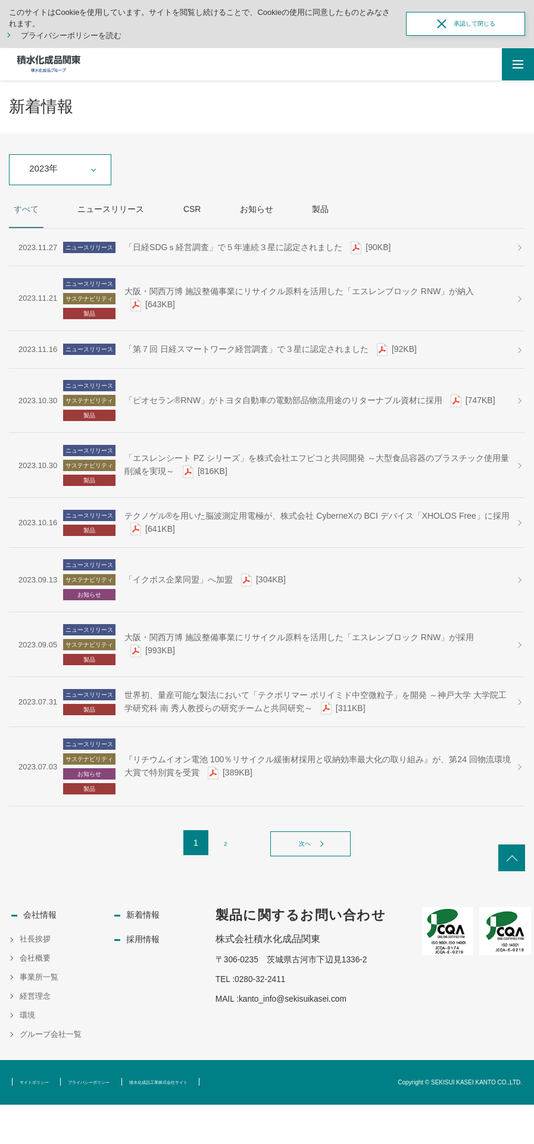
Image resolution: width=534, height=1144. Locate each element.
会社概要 (35, 997)
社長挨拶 (35, 978)
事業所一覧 (39, 1016)
